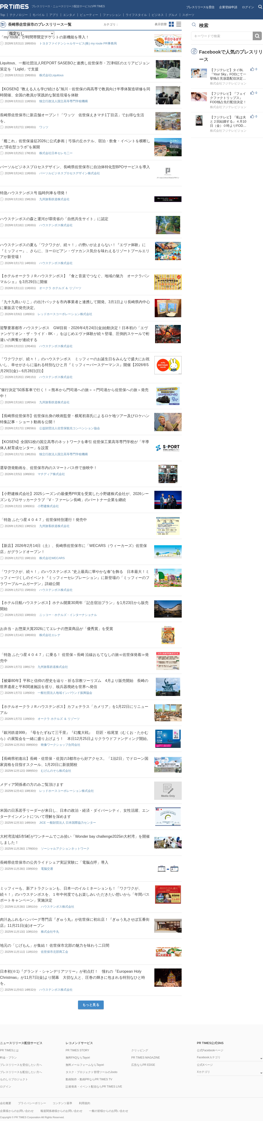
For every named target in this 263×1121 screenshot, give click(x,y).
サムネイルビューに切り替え (171, 24)
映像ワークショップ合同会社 (60, 744)
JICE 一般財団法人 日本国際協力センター (67, 822)
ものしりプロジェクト (14, 1079)
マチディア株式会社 (51, 474)
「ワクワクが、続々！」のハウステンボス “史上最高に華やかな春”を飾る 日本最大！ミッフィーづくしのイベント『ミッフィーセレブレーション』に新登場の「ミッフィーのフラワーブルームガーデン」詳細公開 (74, 578)
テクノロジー (19, 14)
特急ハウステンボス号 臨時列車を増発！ (34, 193)
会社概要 (5, 1103)
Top (2, 14)
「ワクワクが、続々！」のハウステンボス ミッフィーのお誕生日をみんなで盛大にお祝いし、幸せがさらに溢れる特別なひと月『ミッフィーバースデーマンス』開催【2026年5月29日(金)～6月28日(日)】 (74, 365)
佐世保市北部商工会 (54, 952)
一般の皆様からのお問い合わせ (108, 1111)
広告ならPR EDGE (143, 1064)
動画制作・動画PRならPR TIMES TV (89, 1079)
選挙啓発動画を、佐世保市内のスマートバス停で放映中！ (48, 468)
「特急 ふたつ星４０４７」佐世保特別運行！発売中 (43, 520)
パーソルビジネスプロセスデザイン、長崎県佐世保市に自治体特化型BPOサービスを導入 (75, 167)
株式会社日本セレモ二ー (56, 153)
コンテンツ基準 (62, 1103)
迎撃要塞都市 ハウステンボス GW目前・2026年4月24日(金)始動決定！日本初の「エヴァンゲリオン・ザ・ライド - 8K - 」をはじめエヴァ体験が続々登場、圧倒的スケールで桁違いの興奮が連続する (74, 334)
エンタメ (69, 14)
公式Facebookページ (210, 1050)
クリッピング (139, 1050)
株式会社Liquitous (51, 75)
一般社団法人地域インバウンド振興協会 (65, 693)
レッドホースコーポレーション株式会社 (65, 314)
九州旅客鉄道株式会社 (54, 199)
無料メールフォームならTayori (85, 1064)
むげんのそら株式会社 (56, 770)
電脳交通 (47, 868)
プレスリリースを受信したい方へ (21, 1064)
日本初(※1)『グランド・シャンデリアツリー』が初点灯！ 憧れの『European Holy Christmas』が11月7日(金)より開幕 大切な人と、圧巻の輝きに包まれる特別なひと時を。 (72, 977)
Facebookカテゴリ (208, 1057)
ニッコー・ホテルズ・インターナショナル (68, 615)
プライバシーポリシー (32, 1103)
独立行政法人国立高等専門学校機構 (63, 101)
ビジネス (158, 14)
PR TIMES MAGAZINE (145, 1057)
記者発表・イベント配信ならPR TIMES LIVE (94, 1086)
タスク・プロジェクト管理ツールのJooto (91, 1072)
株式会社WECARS (52, 558)
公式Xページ (205, 1064)
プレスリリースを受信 (200, 7)
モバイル (38, 14)
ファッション (112, 14)
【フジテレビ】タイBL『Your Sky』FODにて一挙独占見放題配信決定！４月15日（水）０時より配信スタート (228, 74)
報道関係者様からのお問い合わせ (61, 1111)
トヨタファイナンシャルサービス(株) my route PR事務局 (78, 43)
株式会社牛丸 (50, 931)
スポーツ (188, 14)
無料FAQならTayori (78, 1057)
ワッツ (43, 127)
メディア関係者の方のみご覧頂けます (32, 784)
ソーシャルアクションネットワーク (65, 848)
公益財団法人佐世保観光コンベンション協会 (69, 428)
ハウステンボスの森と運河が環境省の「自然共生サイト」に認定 (54, 219)
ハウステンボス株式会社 (56, 225)
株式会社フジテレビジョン (228, 83)
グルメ (173, 14)
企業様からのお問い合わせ (17, 1111)
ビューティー (89, 14)
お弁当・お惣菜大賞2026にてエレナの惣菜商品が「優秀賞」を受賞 (56, 629)
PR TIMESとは (9, 1050)
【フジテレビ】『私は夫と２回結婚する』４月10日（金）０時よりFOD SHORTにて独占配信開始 (229, 121)
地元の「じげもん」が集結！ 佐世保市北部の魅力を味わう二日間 (54, 945)
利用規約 (84, 1103)
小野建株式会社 (48, 506)
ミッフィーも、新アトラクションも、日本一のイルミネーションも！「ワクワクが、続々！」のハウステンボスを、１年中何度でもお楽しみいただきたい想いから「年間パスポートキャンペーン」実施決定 (74, 894)
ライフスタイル (136, 14)
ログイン (248, 7)
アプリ (53, 14)
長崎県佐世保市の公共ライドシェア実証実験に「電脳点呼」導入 (54, 862)
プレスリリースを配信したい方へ (21, 1072)
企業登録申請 (228, 7)
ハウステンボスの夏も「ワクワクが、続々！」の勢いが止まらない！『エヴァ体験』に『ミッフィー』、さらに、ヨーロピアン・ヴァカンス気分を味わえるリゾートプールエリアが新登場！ (74, 251)
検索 (257, 36)
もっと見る (91, 1005)
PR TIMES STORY (77, 1050)
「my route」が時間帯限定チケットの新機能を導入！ (44, 37)
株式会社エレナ (49, 635)
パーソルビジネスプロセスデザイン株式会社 (69, 173)
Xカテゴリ (203, 1072)
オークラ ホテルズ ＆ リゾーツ (60, 288)
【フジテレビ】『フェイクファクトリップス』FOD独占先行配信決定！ (228, 98)
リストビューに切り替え (179, 24)
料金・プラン (8, 1057)
